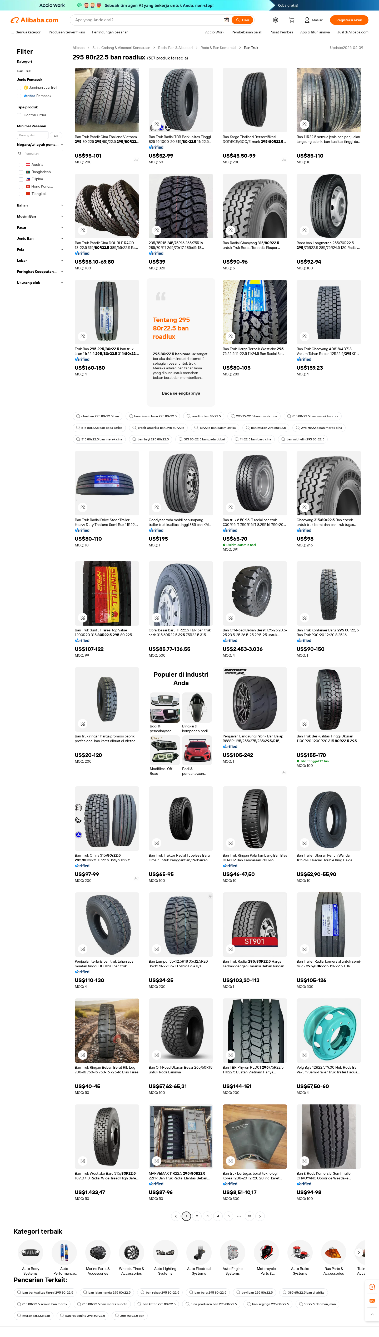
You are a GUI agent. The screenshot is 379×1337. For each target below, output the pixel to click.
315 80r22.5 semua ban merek (42, 1304)
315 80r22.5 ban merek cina (99, 439)
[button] (226, 20)
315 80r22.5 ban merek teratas (312, 416)
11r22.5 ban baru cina (253, 439)
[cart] (293, 21)
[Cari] (242, 20)
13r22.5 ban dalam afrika (215, 428)
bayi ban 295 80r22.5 (254, 1292)
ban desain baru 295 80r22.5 (153, 416)
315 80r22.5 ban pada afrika (99, 428)
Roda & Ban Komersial (218, 48)
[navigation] (40, 632)
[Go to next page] (260, 1216)
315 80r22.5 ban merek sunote (102, 1304)
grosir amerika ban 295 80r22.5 (158, 428)
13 (249, 1216)
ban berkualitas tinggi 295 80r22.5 (45, 1292)
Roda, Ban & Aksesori (175, 48)
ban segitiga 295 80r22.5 (268, 1304)
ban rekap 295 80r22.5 (160, 1292)
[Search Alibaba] (147, 20)
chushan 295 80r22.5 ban (97, 416)
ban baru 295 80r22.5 (207, 1292)
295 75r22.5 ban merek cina (254, 416)
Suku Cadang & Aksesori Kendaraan (121, 48)
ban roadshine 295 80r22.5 (82, 1316)
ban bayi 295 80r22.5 (150, 439)
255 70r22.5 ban (129, 1316)
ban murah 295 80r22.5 (266, 428)
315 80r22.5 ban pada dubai (202, 439)
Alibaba (78, 48)
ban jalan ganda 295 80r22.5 (107, 1292)
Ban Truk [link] (251, 48)
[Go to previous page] (176, 1216)
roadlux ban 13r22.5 (204, 416)
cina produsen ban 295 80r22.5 (211, 1304)
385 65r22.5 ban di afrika (304, 1292)
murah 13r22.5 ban (33, 1316)
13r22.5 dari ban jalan (317, 1304)
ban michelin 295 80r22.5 (302, 439)
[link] (372, 1287)
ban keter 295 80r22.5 (156, 1304)
